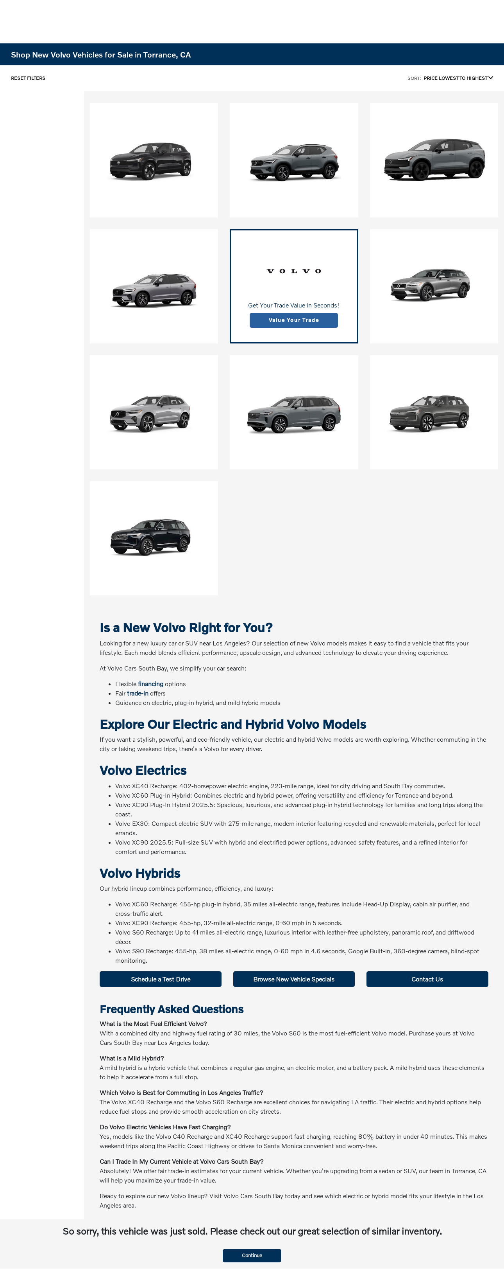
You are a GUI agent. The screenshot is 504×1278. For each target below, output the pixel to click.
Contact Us (427, 979)
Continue (252, 1255)
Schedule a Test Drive (160, 979)
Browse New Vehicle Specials (293, 979)
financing (150, 683)
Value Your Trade (294, 320)
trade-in (137, 693)
